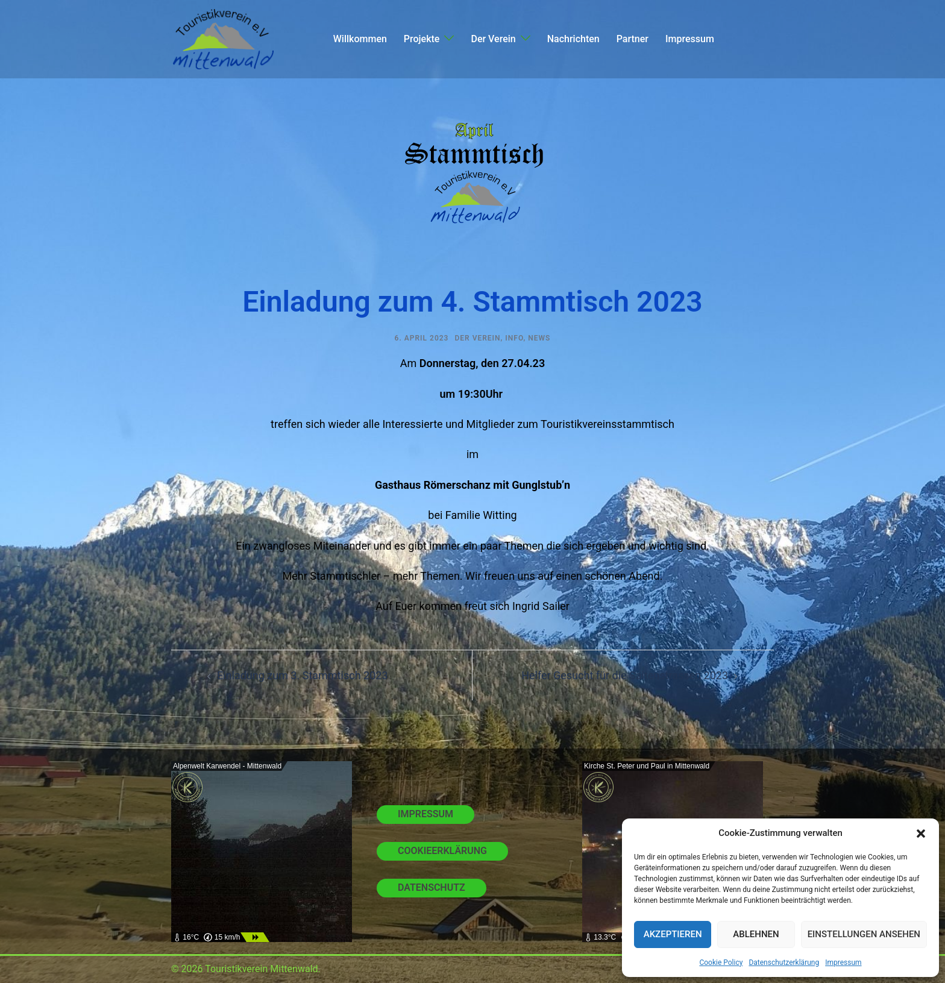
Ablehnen (756, 934)
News (539, 338)
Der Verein (493, 39)
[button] (921, 834)
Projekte (422, 39)
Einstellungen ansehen (864, 934)
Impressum (843, 962)
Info (514, 338)
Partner (632, 39)
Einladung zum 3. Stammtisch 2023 (302, 675)
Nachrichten (573, 39)
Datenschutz (431, 887)
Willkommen (360, 39)
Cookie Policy (720, 962)
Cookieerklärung (442, 850)
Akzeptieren (673, 934)
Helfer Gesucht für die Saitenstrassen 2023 (624, 675)
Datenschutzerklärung (784, 962)
